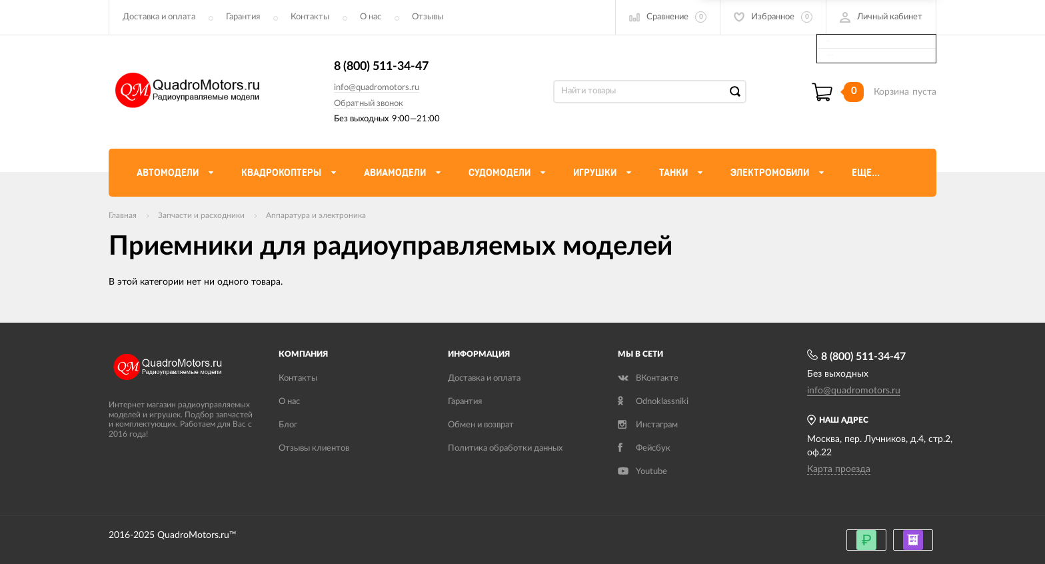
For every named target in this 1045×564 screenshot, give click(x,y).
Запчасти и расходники (201, 215)
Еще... (866, 172)
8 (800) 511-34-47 (381, 67)
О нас (370, 17)
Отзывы (427, 17)
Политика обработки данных (505, 448)
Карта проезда (838, 469)
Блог (288, 425)
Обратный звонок (368, 103)
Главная (123, 215)
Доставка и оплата (159, 17)
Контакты (310, 17)
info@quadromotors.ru (376, 87)
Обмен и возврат (481, 425)
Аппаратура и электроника (316, 215)
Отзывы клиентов (314, 448)
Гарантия (243, 17)
